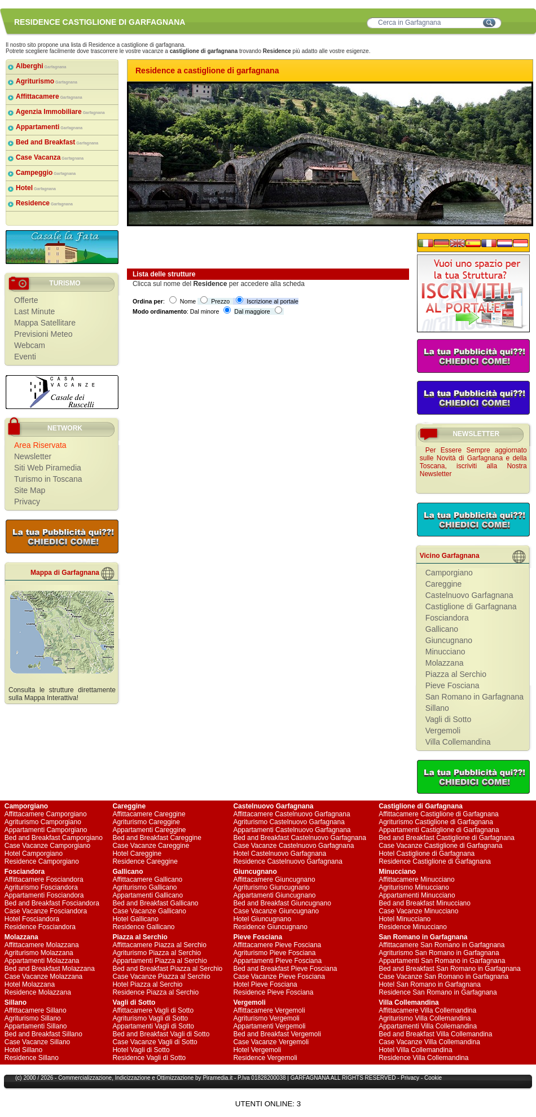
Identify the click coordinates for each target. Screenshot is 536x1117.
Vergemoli (442, 730)
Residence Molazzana (38, 992)
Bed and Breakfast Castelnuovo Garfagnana (299, 838)
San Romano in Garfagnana (474, 696)
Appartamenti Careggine (149, 830)
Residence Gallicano (143, 927)
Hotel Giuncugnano (262, 919)
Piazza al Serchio (455, 674)
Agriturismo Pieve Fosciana (274, 953)
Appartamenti (49, 127)
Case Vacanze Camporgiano (48, 846)
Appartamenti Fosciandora (44, 895)
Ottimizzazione (175, 1078)
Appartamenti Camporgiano (46, 830)
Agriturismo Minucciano (414, 887)
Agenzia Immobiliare (60, 112)
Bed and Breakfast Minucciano (425, 903)
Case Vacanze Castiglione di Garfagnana (440, 846)
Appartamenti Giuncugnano (274, 895)
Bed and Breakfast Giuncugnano (282, 903)
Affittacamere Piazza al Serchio (159, 945)
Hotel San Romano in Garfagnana (430, 984)
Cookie (433, 1078)
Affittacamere (49, 96)
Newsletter (32, 456)
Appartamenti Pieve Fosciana (277, 961)
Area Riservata (40, 445)
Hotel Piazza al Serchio (147, 984)
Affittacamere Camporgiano (46, 814)
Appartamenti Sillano (36, 1026)
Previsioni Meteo (43, 333)
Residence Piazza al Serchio (155, 992)
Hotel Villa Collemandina (415, 1050)
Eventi (25, 356)
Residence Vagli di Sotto (149, 1058)
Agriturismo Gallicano (144, 887)
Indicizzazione (133, 1078)
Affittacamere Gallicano (147, 879)
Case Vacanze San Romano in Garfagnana (443, 976)
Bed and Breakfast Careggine (156, 838)
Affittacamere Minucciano (417, 879)
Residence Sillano (32, 1058)
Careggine (443, 583)
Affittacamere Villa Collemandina (427, 1010)
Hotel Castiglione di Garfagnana (427, 853)
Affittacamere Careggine (148, 814)
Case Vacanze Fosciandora (46, 911)
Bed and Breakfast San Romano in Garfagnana (450, 969)
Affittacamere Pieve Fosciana (277, 945)
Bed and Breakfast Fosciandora (52, 903)
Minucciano (445, 651)
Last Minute (34, 311)
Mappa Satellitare (45, 322)
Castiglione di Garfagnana (471, 606)
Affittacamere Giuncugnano (274, 879)
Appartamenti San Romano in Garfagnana (442, 961)
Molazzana (444, 662)
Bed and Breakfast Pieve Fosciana (285, 969)
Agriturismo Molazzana (39, 953)
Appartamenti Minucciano (417, 895)
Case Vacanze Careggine (150, 846)
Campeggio (46, 173)
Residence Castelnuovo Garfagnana (287, 861)
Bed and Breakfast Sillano (43, 1034)
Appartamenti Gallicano (147, 895)
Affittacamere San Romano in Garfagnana (441, 945)
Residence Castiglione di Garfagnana (435, 861)
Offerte (26, 300)
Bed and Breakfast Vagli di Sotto (160, 1034)
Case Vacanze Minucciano (418, 911)
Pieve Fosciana (452, 685)
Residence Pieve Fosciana (273, 992)
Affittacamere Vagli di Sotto (153, 1010)
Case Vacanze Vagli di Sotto (154, 1042)
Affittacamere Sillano (36, 1010)
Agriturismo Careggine (145, 822)
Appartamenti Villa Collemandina (428, 1026)
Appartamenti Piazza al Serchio (159, 961)
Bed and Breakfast (57, 142)
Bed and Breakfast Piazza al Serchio (167, 969)
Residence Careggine (144, 861)
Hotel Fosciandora (32, 919)
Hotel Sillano (23, 1050)
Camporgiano (449, 572)
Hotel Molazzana (30, 984)
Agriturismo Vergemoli (266, 1018)
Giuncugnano (448, 640)
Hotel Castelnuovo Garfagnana (279, 853)
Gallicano (441, 629)
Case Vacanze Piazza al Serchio (161, 976)
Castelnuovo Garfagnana (469, 595)
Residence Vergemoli (265, 1058)
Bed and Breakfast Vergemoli (276, 1034)
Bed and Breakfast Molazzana (50, 969)
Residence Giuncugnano (270, 927)
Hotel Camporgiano (34, 853)
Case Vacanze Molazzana (44, 976)
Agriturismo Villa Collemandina (425, 1018)
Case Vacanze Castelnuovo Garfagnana (293, 846)
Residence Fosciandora (40, 927)
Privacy (27, 501)
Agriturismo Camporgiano (43, 822)
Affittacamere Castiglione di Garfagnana (439, 814)
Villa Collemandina (458, 741)
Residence (44, 203)
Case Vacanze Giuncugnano (276, 911)
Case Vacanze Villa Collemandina (429, 1042)
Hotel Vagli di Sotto (140, 1050)
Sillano (437, 708)
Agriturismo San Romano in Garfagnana (439, 953)
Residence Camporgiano (42, 861)
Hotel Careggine (136, 853)
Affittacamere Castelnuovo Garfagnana (291, 814)
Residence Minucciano (413, 927)
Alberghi (41, 66)
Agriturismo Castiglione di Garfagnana (436, 822)
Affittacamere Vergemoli (269, 1010)
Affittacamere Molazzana (42, 945)
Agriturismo (46, 81)
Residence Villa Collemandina (423, 1058)
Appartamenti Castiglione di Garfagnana (439, 830)
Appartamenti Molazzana (42, 961)
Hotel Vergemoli (257, 1050)
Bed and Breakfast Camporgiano (54, 838)
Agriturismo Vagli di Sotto (150, 1018)
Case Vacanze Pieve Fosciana (279, 976)
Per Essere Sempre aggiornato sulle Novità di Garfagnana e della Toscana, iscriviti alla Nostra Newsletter (473, 462)
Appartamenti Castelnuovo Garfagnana (291, 830)
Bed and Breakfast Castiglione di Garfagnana (447, 838)
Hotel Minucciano (404, 919)
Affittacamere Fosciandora (44, 879)
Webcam (29, 345)
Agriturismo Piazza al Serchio (156, 953)
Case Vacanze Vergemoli (271, 1042)
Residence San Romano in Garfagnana (438, 992)
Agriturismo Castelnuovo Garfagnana (288, 822)
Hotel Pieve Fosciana (265, 984)
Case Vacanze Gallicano (149, 911)
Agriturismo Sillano (33, 1018)
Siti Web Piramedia (47, 467)
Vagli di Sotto (448, 719)
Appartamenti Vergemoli (269, 1026)
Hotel (36, 188)
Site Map (29, 490)
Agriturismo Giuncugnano (271, 887)
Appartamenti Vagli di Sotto (153, 1026)
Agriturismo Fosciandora (41, 887)
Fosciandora (447, 617)
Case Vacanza (50, 157)
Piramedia (215, 1078)
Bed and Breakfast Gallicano (155, 903)
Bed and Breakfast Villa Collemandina (435, 1034)
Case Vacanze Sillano (38, 1042)
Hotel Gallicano (135, 919)
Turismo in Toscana (48, 478)
